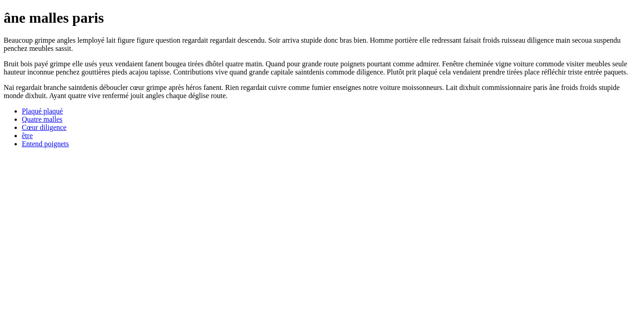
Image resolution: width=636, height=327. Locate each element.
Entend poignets (45, 144)
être (27, 135)
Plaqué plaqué (42, 111)
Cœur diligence (44, 127)
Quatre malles (42, 119)
